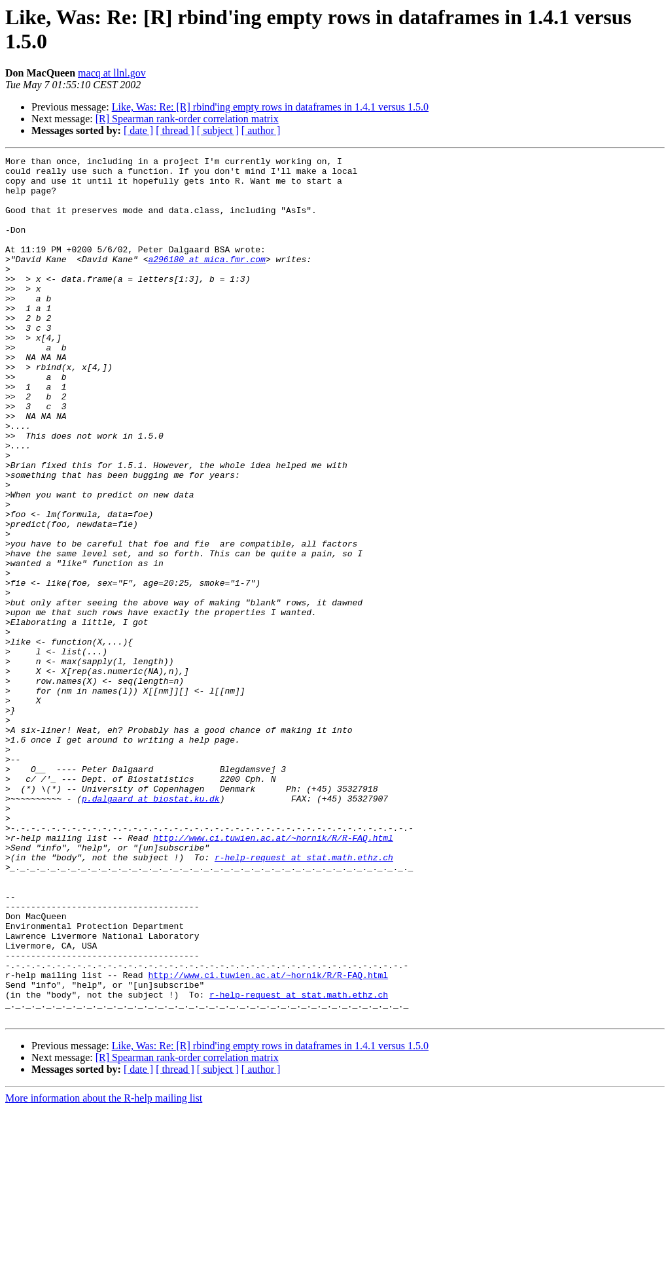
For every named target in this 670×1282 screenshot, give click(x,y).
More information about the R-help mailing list (103, 1270)
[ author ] (261, 130)
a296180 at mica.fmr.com (206, 280)
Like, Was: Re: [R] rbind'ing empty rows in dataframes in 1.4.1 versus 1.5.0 (270, 106)
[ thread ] (175, 130)
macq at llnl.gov (112, 72)
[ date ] (138, 130)
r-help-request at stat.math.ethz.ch (304, 998)
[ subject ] (218, 130)
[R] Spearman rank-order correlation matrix (187, 118)
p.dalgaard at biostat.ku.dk (151, 928)
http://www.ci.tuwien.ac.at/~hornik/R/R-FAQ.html (273, 975)
